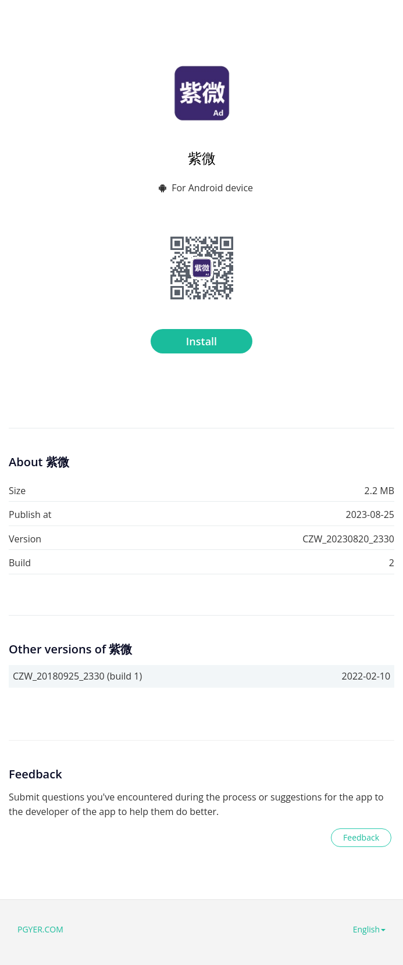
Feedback (361, 837)
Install (201, 341)
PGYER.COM (40, 929)
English (369, 929)
